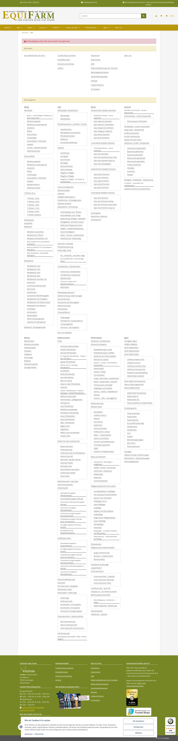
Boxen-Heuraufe (66, 446)
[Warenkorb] (170, 16)
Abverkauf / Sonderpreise (100, 341)
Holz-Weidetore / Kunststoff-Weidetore (37, 254)
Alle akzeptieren (138, 721)
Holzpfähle (28, 223)
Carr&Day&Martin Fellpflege (104, 491)
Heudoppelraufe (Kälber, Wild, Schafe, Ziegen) (72, 638)
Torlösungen (32, 138)
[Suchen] (110, 15)
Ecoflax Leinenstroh (131, 133)
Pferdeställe (64, 115)
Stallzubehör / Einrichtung (68, 207)
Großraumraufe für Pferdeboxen (72, 453)
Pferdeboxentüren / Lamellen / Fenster (72, 124)
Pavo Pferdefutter (67, 377)
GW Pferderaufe (64, 633)
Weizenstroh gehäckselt (136, 158)
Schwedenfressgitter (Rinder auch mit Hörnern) (71, 520)
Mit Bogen (64, 163)
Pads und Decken (100, 428)
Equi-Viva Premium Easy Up (104, 208)
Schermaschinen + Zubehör (104, 576)
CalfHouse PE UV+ (134, 363)
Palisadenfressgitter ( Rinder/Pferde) (68, 544)
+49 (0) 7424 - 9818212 (29, 2)
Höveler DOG (65, 436)
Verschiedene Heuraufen (69, 469)
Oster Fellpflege (100, 521)
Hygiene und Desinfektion (103, 511)
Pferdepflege (98, 524)
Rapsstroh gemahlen (135, 155)
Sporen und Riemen (101, 438)
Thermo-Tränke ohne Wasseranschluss (68, 282)
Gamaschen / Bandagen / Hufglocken (103, 463)
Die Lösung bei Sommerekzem (105, 494)
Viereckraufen (63, 488)
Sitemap (94, 81)
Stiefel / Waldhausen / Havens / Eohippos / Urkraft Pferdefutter (72, 391)
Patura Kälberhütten (132, 388)
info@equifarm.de (89, 2)
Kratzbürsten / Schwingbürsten (69, 200)
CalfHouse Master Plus (135, 359)
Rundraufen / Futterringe (67, 593)
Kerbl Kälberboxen (131, 347)
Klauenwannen (133, 420)
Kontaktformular (64, 60)
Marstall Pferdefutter (68, 353)
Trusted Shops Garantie (67, 55)
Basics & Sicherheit (98, 457)
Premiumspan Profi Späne (137, 121)
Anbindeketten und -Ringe (70, 215)
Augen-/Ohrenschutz (102, 553)
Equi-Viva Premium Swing (103, 201)
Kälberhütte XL (132, 396)
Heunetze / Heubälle (65, 244)
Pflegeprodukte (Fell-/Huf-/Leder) (103, 486)
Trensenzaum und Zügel (103, 385)
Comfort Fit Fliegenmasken (104, 451)
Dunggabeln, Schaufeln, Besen (72, 222)
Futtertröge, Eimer (64, 250)
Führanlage (28, 357)
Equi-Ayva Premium (101, 187)
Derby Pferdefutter (67, 374)
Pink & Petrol (32, 134)
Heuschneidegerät (67, 232)
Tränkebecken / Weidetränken (69, 266)
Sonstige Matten (30, 367)
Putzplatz (27, 351)
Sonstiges (128, 451)
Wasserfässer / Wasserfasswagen (137, 458)
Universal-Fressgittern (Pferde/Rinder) (68, 573)
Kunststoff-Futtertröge (135, 423)
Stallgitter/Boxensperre (66, 197)
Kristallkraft (64, 371)
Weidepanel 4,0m (33, 276)
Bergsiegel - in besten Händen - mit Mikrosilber (106, 532)
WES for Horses (66, 381)
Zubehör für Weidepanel (36, 322)
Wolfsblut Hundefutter (69, 409)
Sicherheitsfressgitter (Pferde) (71, 499)
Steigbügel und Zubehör (103, 388)
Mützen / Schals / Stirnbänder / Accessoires (106, 364)
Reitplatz (27, 361)
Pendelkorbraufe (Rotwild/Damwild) (67, 531)
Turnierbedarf (99, 375)
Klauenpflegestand (131, 461)
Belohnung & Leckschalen (100, 595)
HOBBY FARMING (130, 344)
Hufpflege (97, 508)
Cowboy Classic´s (100, 415)
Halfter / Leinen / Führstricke (105, 468)
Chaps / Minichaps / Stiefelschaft (106, 378)
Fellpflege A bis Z (100, 501)
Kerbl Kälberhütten (131, 354)
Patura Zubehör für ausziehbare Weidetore (39, 248)
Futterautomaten (133, 413)
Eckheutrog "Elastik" (68, 473)
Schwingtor (31, 309)
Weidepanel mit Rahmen (36, 305)
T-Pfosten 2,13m (33, 208)
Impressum (95, 55)
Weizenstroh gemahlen (136, 161)
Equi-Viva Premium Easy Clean (105, 204)
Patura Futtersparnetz (68, 625)
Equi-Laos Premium (101, 177)
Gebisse (97, 395)
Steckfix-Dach (132, 426)
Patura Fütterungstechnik (134, 384)
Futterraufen (132, 417)
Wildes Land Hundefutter (70, 432)
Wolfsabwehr (29, 220)
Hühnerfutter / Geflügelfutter (71, 399)
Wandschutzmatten (31, 344)
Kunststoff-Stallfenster (68, 142)
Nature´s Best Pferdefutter (70, 384)
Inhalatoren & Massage (100, 564)
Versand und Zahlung (66, 64)
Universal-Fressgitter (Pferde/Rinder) (68, 509)
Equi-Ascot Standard (101, 138)
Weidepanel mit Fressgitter (37, 299)
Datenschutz (95, 60)
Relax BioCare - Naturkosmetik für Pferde (105, 537)
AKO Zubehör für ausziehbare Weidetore (38, 243)
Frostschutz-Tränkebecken (70, 272)
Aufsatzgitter (96, 213)
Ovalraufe (61, 583)
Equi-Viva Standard (101, 154)
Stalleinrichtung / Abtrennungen (70, 296)
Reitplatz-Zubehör (64, 203)
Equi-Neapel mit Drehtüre (104, 128)
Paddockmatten (30, 347)
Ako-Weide (28, 110)
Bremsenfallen (99, 559)
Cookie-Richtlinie (97, 85)
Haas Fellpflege (99, 504)
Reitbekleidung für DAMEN (104, 353)
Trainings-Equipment (102, 445)
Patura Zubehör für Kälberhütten (139, 403)
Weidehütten (65, 119)
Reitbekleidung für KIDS (103, 349)
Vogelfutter (64, 429)
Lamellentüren (66, 129)
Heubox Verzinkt (66, 456)
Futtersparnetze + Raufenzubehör (70, 616)
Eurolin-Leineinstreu (132, 136)
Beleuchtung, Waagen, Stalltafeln (73, 218)
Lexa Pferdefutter (67, 406)
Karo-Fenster (65, 159)
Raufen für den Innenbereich (69, 441)
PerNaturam (65, 403)
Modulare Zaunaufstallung (137, 373)
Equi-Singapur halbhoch (103, 131)
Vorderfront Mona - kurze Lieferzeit (103, 116)
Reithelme (97, 477)
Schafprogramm (130, 408)
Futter (60, 341)
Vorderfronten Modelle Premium (103, 169)
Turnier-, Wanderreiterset (37, 148)
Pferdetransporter (31, 364)
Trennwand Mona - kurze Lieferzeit (103, 149)
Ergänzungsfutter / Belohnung (105, 606)
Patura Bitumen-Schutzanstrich (72, 628)
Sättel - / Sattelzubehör (102, 435)
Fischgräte (64, 156)
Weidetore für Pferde (35, 235)
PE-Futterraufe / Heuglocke (68, 586)
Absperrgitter (32, 315)
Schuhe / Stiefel (100, 372)
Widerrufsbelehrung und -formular (104, 68)
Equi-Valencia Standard (103, 121)
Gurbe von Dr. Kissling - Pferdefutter (69, 366)
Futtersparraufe (66, 450)
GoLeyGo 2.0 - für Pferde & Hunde (104, 591)
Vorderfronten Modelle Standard (103, 110)
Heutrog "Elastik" (66, 463)
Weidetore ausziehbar (35, 232)
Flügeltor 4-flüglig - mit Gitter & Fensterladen (72, 180)
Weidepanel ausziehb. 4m (37, 279)
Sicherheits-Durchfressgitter (68, 302)
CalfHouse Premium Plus (136, 366)
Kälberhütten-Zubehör (135, 376)
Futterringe (64, 598)
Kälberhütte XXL (133, 399)
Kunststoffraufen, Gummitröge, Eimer (72, 260)
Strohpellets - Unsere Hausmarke (137, 126)
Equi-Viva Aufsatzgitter (102, 164)
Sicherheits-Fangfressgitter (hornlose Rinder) (70, 514)
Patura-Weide (29, 156)
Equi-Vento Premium (101, 184)
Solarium (61, 193)
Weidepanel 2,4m (33, 266)
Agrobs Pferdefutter (67, 362)
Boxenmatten (29, 341)
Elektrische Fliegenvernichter (71, 225)
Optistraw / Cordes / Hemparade (136, 143)
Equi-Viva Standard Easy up (104, 160)
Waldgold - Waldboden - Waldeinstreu (138, 180)
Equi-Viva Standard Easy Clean (105, 157)
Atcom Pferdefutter (67, 416)
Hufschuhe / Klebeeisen (103, 471)
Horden (130, 436)
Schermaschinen (97, 571)
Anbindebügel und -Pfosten (70, 212)
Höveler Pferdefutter (68, 349)
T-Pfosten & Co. (30, 193)
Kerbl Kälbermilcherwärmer (135, 381)
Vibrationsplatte (64, 190)
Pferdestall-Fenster (67, 136)
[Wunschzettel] (161, 16)
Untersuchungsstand (66, 187)
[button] (156, 16)
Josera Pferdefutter (67, 419)
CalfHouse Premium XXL (136, 369)
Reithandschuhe (97, 403)
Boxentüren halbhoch (99, 216)
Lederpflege (98, 514)
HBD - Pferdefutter (67, 423)
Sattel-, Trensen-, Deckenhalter (72, 235)
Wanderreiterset (33, 184)
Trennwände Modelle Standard (103, 143)
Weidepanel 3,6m (33, 272)
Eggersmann (65, 426)
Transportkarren (64, 312)
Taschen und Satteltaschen (104, 441)
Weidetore (28, 226)
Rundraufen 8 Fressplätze (70, 608)
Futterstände (62, 309)
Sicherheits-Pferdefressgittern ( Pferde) (72, 567)
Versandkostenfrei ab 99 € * (34, 55)
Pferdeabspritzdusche (66, 292)
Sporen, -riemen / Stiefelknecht (105, 391)
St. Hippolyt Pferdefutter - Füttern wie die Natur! (73, 357)
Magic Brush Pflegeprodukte (104, 518)
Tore (129, 433)
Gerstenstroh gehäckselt (136, 148)
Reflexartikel (98, 474)
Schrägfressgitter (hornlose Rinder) (70, 526)
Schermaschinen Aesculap (104, 580)
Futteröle (63, 387)
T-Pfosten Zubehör (34, 215)
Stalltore (61, 148)
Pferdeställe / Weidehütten (68, 110)
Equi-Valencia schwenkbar (104, 124)
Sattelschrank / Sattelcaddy (70, 238)
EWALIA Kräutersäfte (68, 396)
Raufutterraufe (66, 466)
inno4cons (131, 171)
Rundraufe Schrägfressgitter (71, 611)
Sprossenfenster (66, 166)
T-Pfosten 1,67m (33, 201)
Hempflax (130, 168)
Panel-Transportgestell (35, 319)
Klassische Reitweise (99, 344)
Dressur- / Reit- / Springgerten (105, 398)
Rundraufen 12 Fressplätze (70, 604)
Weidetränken (65, 278)
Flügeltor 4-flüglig (67, 176)
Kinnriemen (98, 422)
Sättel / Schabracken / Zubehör (105, 382)
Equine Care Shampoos (102, 498)
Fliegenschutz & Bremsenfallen (103, 547)
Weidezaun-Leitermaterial (37, 124)
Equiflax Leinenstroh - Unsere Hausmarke (135, 111)
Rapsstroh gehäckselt (135, 151)
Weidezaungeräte (33, 121)
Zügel (96, 448)
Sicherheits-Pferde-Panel (36, 286)
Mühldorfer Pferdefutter (69, 413)
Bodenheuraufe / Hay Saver (68, 481)
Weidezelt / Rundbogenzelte (35, 327)
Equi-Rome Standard (102, 134)
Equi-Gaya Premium (101, 181)
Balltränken (64, 287)
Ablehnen (138, 733)
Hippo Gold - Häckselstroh (134, 130)
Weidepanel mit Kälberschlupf (38, 302)
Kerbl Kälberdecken (131, 351)
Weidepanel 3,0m (33, 269)
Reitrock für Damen (101, 359)
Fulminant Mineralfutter (69, 346)
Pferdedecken (96, 544)
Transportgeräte (66, 324)
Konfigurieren (138, 727)
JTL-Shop (166, 738)
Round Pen (31, 282)
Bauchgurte (98, 412)
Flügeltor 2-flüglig (67, 173)
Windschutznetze (64, 306)
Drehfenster (65, 153)
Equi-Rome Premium (101, 174)
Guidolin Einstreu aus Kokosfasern (137, 189)
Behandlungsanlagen (135, 440)
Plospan (130, 174)
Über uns (118, 28)
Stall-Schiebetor (66, 169)
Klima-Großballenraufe (66, 579)
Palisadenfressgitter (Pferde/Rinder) (68, 494)
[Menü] (174, 718)
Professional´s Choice (102, 432)
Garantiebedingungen (99, 76)
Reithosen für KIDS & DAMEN (105, 356)
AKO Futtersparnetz (67, 621)
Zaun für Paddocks (65, 332)
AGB (92, 64)
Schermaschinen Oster (102, 583)
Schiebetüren (96, 220)
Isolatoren (31, 128)
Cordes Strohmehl (134, 165)
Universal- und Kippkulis (69, 327)
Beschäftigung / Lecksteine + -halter (105, 601)
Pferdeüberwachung (65, 247)
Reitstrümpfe (99, 368)
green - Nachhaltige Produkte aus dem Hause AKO (40, 116)
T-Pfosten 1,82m (33, 205)
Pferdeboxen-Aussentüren (70, 133)
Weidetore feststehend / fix (37, 238)
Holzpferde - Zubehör (99, 614)
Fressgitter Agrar (130, 341)
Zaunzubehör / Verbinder (36, 141)
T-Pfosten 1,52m (33, 198)
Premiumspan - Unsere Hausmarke (137, 116)
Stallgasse (28, 354)
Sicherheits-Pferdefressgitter (38, 296)
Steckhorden (32, 292)
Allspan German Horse (132, 140)
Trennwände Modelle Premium (103, 193)
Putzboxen (98, 527)
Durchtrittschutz (64, 299)
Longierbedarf (96, 568)
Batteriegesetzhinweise (100, 72)
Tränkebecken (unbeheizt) (70, 275)
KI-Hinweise (95, 89)
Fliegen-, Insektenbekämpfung (71, 228)
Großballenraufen (64, 538)
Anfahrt (60, 68)
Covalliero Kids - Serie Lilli (101, 588)
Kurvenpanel (32, 312)
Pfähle (29, 131)
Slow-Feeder (65, 476)
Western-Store (96, 407)
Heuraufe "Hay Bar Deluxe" (70, 459)
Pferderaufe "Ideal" (65, 589)
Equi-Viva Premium (101, 198)
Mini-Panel (31, 289)
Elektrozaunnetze (33, 151)
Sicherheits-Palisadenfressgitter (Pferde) (72, 503)
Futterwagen (65, 317)
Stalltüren (64, 139)
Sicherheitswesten (101, 481)
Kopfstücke (98, 425)
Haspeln (30, 144)
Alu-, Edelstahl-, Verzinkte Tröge (72, 255)
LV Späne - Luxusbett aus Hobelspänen (133, 184)
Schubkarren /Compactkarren (71, 321)
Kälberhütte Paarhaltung (136, 393)
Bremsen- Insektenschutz (103, 556)
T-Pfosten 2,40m (33, 211)
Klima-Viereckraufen (65, 484)
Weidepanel (28, 261)
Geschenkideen (97, 611)
